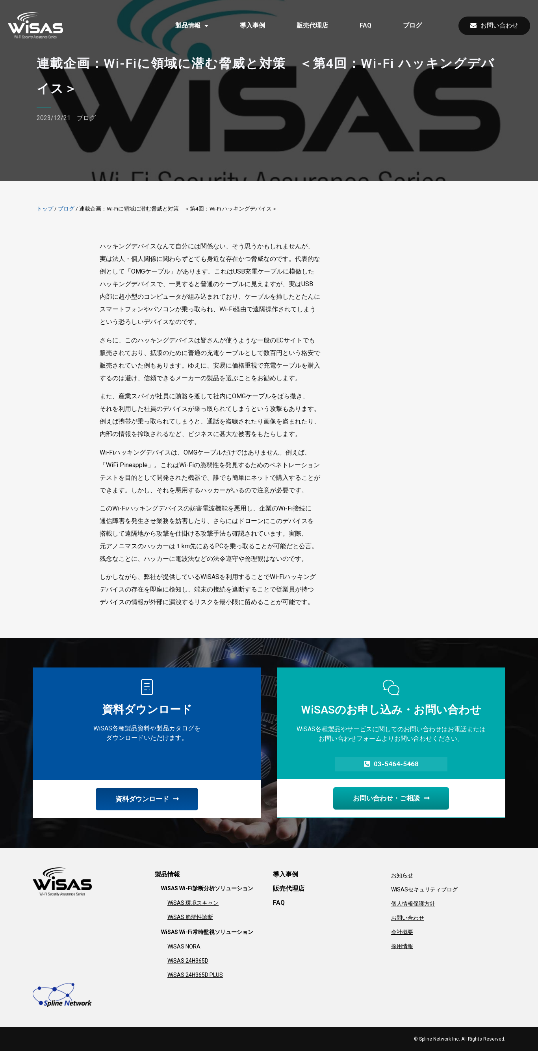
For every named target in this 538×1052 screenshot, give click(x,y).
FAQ (365, 25)
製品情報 (191, 25)
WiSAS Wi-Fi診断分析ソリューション (207, 889)
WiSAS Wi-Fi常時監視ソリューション (207, 933)
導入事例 (252, 25)
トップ (45, 208)
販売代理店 (312, 25)
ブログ (412, 25)
